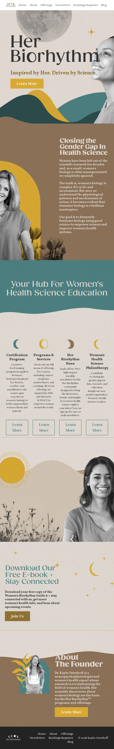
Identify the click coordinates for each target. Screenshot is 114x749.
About (33, 5)
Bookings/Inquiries (85, 5)
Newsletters (63, 5)
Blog (104, 5)
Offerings (46, 5)
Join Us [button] (17, 616)
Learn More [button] (27, 83)
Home (22, 5)
